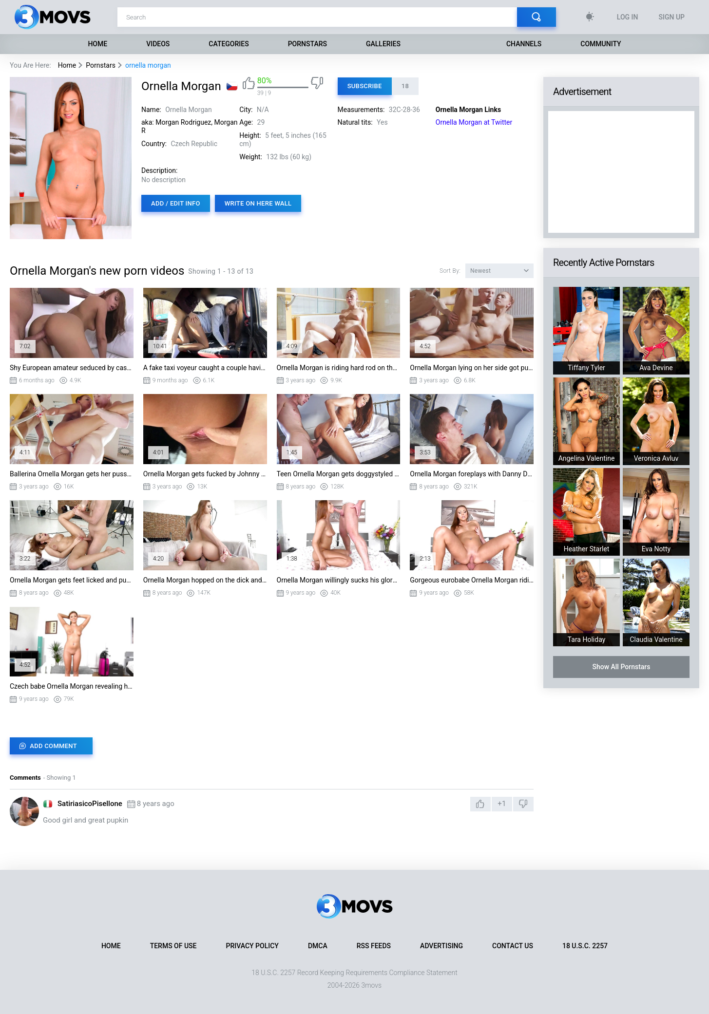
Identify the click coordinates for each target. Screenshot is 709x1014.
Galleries (383, 44)
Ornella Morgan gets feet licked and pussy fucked (72, 580)
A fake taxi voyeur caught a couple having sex (205, 368)
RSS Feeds (374, 946)
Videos (158, 44)
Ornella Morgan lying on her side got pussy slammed (472, 368)
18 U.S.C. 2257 (585, 946)
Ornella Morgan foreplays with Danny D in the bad (472, 474)
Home (97, 44)
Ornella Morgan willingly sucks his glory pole (339, 580)
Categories (229, 44)
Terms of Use (173, 946)
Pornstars (307, 44)
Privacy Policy (252, 946)
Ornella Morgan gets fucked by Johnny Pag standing (205, 474)
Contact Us (512, 946)
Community (600, 44)
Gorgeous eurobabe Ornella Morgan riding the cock (472, 580)
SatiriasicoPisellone (89, 803)
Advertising (441, 946)
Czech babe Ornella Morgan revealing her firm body (72, 686)
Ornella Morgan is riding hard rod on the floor (339, 368)
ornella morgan (148, 65)
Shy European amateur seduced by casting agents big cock (72, 368)
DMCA (317, 946)
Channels (523, 44)
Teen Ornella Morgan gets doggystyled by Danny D (339, 474)
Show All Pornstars (621, 667)
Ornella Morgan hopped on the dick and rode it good (205, 580)
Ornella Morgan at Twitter (474, 122)
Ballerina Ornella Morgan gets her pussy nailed (72, 474)
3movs (371, 985)
